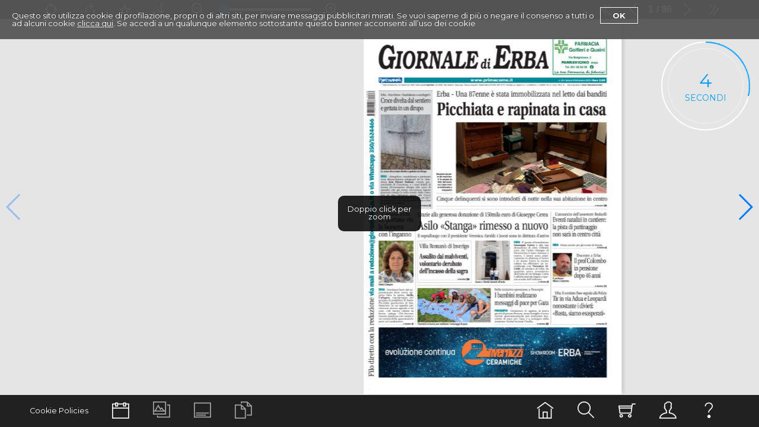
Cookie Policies (59, 410)
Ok (619, 15)
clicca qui (95, 23)
